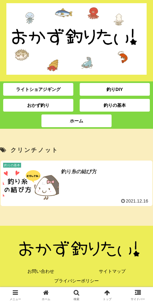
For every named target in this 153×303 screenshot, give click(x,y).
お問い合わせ (40, 271)
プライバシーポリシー (76, 280)
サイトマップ (112, 271)
